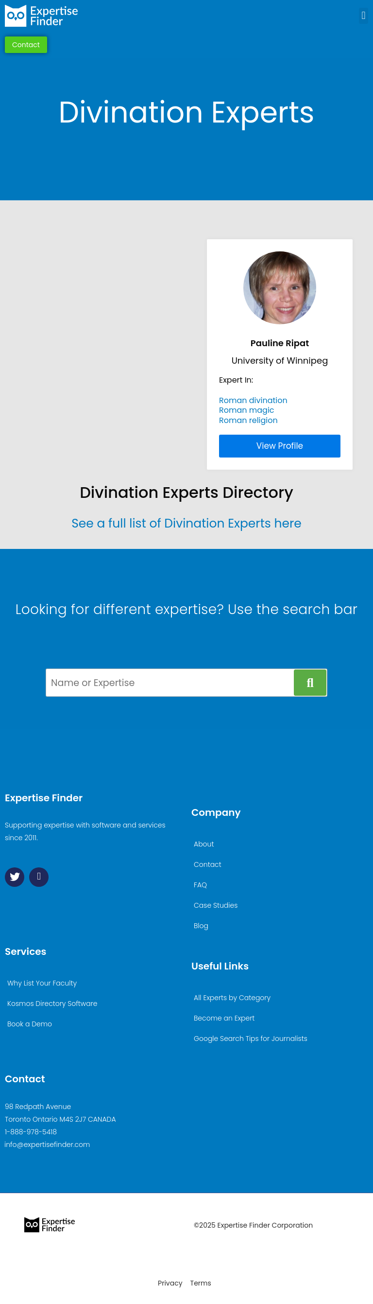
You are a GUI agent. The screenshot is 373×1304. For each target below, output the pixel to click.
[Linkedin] (39, 877)
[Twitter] (14, 877)
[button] (363, 16)
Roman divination (253, 400)
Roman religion (248, 420)
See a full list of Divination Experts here (186, 523)
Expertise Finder (44, 798)
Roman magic (246, 410)
